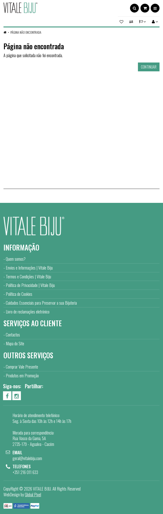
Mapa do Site (15, 343)
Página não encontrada (25, 32)
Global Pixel (33, 494)
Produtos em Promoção (22, 375)
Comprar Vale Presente (22, 367)
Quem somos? (16, 259)
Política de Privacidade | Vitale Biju (30, 285)
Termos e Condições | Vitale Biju (28, 276)
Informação (21, 247)
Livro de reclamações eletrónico (27, 312)
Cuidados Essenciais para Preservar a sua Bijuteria (41, 303)
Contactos (13, 335)
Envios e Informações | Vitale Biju (29, 268)
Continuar (148, 67)
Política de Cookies (19, 294)
